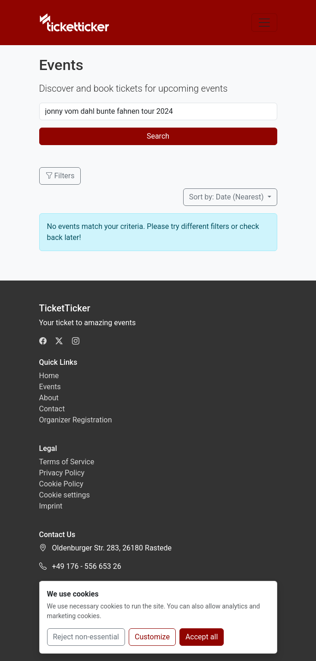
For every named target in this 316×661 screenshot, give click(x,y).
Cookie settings (64, 495)
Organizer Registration (75, 419)
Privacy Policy (62, 472)
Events (50, 386)
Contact (52, 408)
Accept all (201, 636)
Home (49, 375)
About (49, 397)
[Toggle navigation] (264, 22)
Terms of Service (67, 461)
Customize (152, 636)
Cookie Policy (61, 484)
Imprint (51, 506)
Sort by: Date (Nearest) (227, 197)
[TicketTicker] (75, 22)
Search (158, 136)
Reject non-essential (86, 636)
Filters (60, 175)
